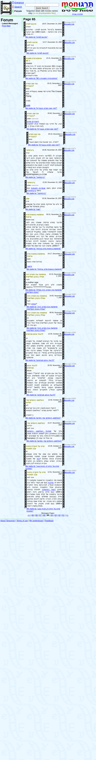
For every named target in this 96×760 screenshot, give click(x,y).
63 (56, 515)
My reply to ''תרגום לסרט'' (36, 37)
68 (36, 515)
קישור (29, 266)
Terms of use (22, 520)
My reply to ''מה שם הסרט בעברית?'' (41, 108)
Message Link (69, 24)
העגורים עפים (33, 121)
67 (40, 515)
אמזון (33, 304)
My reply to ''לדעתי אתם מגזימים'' (40, 360)
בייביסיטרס (31, 190)
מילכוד (51, 482)
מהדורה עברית (77, 14)
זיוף (38, 458)
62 (59, 515)
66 (44, 515)
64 (52, 515)
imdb (28, 105)
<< (29, 515)
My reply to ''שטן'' (33, 209)
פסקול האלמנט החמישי (39, 431)
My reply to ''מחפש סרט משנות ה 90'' (41, 78)
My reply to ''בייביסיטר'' (35, 177)
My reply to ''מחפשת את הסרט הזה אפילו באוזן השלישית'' (42, 307)
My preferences (36, 520)
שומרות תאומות (38, 188)
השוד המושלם (49, 489)
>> (67, 515)
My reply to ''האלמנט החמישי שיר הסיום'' (43, 418)
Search (18, 6)
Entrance (19, 2)
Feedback (49, 520)
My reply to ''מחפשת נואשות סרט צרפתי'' (43, 248)
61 (63, 515)
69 (33, 515)
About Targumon (7, 520)
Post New (6, 26)
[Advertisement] (10, 79)
